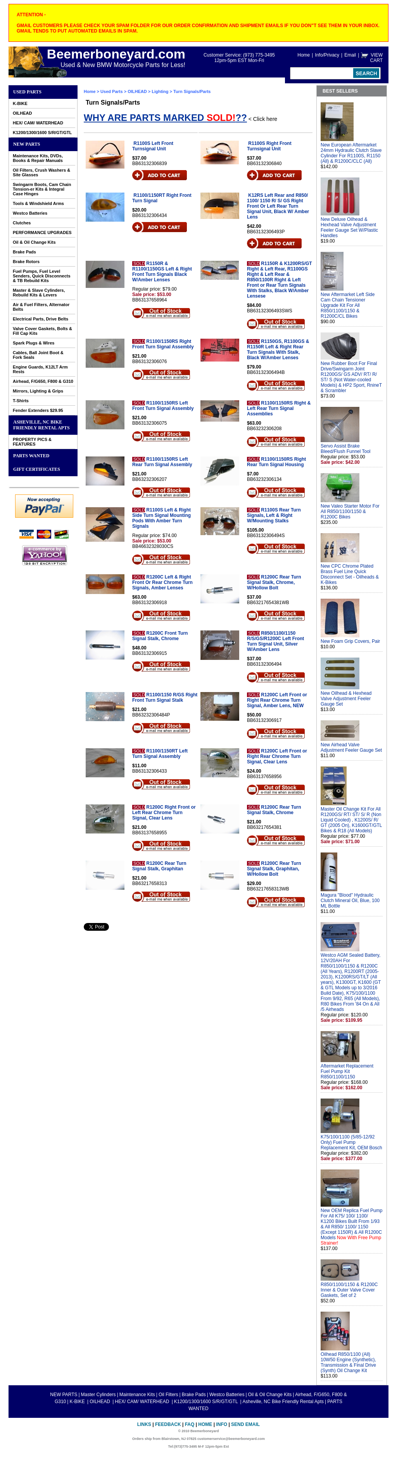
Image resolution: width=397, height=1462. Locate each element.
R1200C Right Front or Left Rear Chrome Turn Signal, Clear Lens (164, 812)
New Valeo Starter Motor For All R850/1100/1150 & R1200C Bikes (350, 511)
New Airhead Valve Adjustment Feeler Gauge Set (351, 747)
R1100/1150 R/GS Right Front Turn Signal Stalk (164, 697)
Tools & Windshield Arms (38, 203)
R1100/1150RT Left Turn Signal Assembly (160, 753)
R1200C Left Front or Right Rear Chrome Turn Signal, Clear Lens (277, 756)
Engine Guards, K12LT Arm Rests (40, 369)
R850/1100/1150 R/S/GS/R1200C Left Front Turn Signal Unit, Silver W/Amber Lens (275, 641)
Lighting (160, 91)
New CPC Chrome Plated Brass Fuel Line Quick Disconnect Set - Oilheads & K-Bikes (350, 574)
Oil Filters (168, 1394)
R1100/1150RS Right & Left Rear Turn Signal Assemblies (279, 408)
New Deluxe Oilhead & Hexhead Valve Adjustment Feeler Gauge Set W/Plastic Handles (349, 227)
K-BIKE (20, 103)
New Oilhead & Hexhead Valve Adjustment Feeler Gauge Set (346, 699)
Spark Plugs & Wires (34, 343)
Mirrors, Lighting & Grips (38, 391)
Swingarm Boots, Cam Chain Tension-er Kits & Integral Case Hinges (42, 189)
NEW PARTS (26, 144)
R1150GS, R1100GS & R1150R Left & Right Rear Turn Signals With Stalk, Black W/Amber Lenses (278, 349)
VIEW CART (376, 57)
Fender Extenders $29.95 (38, 410)
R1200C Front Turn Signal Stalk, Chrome (160, 635)
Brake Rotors (26, 261)
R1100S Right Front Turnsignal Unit (269, 146)
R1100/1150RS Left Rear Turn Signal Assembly (162, 461)
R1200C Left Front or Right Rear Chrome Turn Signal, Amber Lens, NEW (277, 700)
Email (350, 55)
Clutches (22, 222)
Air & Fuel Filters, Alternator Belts (41, 307)
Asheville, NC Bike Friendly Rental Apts (41, 425)
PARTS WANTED (31, 455)
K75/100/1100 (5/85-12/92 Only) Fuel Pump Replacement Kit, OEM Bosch (351, 1142)
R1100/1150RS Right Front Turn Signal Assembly (163, 344)
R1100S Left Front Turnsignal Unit (152, 146)
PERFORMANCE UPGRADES (42, 232)
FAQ (190, 1424)
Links (144, 1424)
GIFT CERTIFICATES (36, 469)
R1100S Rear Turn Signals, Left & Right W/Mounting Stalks (274, 515)
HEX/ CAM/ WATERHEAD (38, 123)
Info (221, 1424)
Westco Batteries (30, 213)
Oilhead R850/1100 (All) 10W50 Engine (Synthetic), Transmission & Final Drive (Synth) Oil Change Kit (348, 1362)
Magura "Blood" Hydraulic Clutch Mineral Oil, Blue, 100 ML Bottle (350, 900)
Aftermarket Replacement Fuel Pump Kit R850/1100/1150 (347, 1071)
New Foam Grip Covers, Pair (350, 641)
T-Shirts (21, 400)
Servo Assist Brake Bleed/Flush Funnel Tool (346, 448)
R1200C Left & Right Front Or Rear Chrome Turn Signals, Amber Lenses (162, 582)
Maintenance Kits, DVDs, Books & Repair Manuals (38, 158)
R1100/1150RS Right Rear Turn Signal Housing (276, 461)
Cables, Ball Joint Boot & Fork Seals (38, 355)
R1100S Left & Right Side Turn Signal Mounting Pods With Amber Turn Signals (161, 518)
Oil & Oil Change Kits (34, 242)
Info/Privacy (327, 55)
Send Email (245, 1424)
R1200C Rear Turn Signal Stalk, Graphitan (159, 866)
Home (303, 55)
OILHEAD (22, 113)
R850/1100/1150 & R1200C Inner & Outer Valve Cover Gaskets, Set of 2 (349, 1290)
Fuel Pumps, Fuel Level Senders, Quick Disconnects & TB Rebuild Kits (42, 276)
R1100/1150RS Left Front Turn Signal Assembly (163, 405)
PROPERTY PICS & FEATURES (32, 441)
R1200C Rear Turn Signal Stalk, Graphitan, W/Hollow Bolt (274, 869)
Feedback (168, 1424)
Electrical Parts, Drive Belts (40, 319)
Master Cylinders (98, 1394)
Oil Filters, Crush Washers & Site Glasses (41, 172)
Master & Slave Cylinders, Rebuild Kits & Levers (39, 292)
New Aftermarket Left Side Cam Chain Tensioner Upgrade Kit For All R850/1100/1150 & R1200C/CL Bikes (348, 305)
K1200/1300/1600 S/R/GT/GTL (42, 132)
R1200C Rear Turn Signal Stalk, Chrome (274, 809)
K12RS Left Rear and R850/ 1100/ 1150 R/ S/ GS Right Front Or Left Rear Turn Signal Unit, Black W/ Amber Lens (278, 206)
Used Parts (27, 92)
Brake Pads (24, 252)
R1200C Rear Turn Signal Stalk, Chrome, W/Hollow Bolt (274, 582)
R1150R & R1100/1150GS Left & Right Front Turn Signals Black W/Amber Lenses (162, 271)
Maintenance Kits (137, 1394)
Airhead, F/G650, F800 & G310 (43, 381)
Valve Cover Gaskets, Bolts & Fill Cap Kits (42, 331)
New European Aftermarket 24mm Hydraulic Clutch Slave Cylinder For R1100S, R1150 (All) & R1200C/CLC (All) (351, 153)
